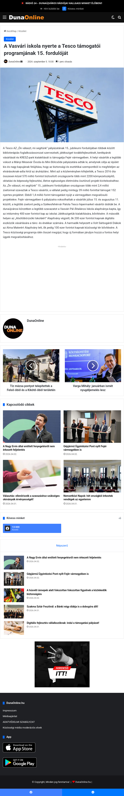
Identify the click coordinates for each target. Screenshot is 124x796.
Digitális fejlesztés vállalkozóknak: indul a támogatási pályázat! (63, 622)
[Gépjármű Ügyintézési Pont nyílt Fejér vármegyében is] (92, 426)
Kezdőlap (10, 31)
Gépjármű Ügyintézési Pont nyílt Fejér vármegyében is (58, 573)
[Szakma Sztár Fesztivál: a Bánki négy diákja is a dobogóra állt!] (14, 611)
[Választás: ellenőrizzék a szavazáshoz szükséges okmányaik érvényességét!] (32, 476)
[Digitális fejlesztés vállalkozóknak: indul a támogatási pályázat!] (14, 628)
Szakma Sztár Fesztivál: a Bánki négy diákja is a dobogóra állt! (62, 606)
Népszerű (62, 545)
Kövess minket (73, 9)
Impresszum (9, 710)
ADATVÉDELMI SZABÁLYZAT (19, 721)
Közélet (22, 31)
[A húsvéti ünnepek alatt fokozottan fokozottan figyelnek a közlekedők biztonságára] (14, 595)
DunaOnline (14, 61)
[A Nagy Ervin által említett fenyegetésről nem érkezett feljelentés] (32, 426)
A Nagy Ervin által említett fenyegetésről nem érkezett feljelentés (64, 557)
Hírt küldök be (50, 8)
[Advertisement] (62, 275)
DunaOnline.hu (83, 782)
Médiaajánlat (10, 716)
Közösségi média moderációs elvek (22, 727)
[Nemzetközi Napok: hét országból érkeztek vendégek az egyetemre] (92, 476)
